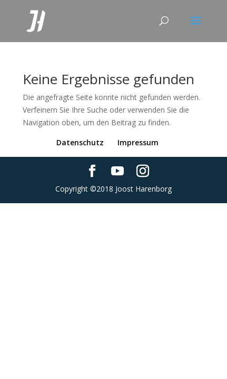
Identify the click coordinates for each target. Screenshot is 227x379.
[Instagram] (142, 171)
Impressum (138, 142)
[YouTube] (117, 171)
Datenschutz (80, 142)
